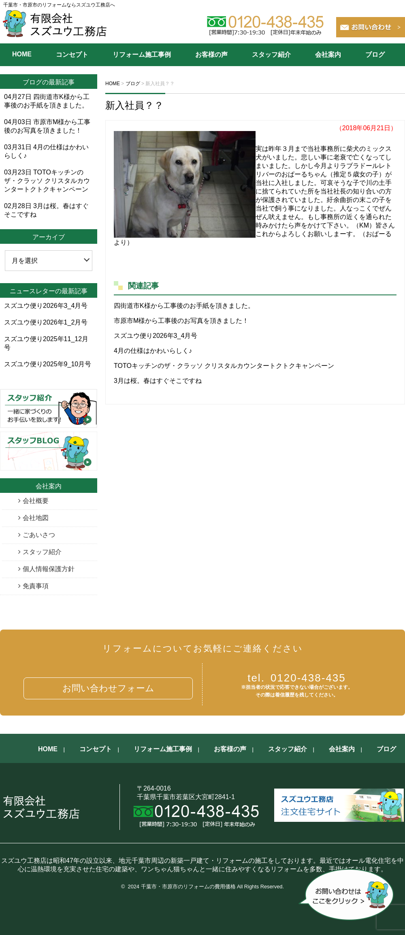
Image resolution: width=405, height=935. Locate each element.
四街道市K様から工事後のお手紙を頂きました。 (184, 305)
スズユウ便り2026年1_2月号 (45, 322)
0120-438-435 (296, 678)
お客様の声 (211, 54)
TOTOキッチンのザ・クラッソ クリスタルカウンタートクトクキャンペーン (224, 365)
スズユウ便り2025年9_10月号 (47, 364)
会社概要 (36, 500)
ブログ (375, 54)
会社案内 (328, 54)
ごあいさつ (39, 534)
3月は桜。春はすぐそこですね (158, 380)
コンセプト (72, 54)
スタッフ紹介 (271, 54)
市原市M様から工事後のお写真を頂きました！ (181, 320)
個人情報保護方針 (49, 568)
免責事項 (36, 585)
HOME (22, 54)
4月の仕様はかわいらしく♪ (153, 350)
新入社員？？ (134, 105)
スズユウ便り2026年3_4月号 (155, 335)
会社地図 (36, 517)
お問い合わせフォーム (108, 688)
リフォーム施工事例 (142, 54)
